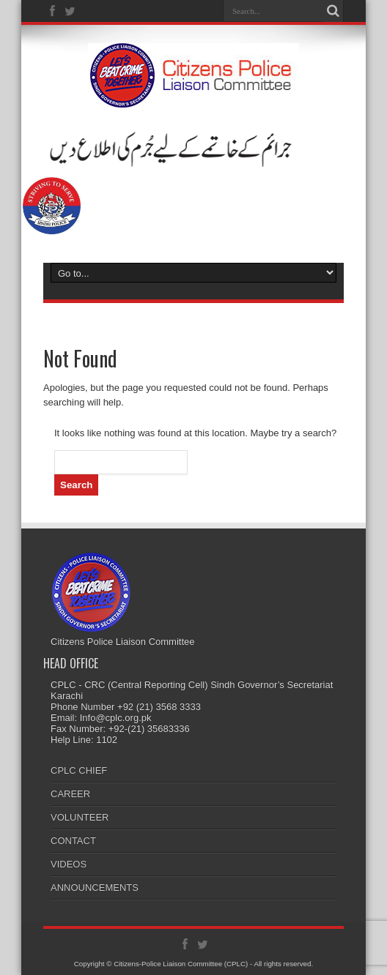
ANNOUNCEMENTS (95, 887)
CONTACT (73, 840)
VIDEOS (68, 864)
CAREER (70, 793)
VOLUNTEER (79, 817)
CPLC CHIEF (79, 770)
